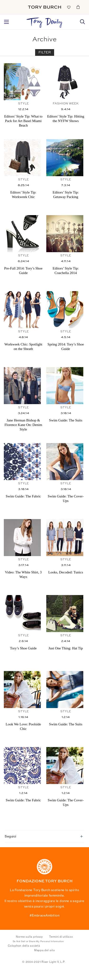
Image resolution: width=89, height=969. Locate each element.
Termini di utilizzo (61, 936)
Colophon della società (24, 945)
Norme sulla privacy (29, 936)
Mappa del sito (44, 950)
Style (23, 103)
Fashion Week (66, 103)
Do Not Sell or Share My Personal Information (38, 941)
